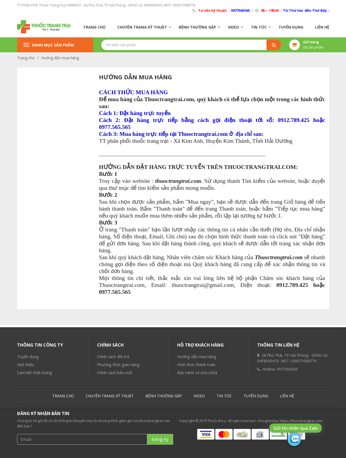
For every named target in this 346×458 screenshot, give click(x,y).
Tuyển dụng (28, 409)
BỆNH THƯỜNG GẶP (197, 27)
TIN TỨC (259, 27)
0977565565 (287, 422)
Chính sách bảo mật (114, 425)
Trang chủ (26, 57)
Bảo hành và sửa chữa (197, 425)
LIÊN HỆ (322, 27)
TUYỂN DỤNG (291, 27)
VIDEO (233, 27)
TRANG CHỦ (94, 27)
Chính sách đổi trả (113, 409)
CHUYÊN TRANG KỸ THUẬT (142, 27)
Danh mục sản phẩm (48, 45)
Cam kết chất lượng (34, 425)
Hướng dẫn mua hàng (60, 57)
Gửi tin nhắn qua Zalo (295, 428)
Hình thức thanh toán (196, 417)
